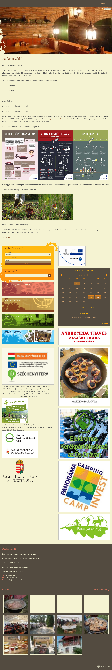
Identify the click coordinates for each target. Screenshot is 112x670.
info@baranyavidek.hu (55, 119)
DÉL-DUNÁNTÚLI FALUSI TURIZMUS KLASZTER (56, 7)
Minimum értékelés (10, 258)
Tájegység (8, 252)
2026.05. (106, 275)
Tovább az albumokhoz (100, 589)
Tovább (104, 324)
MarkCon (103, 666)
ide (20, 190)
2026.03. (61, 275)
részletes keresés (46, 267)
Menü (103, 3)
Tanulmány (6, 238)
